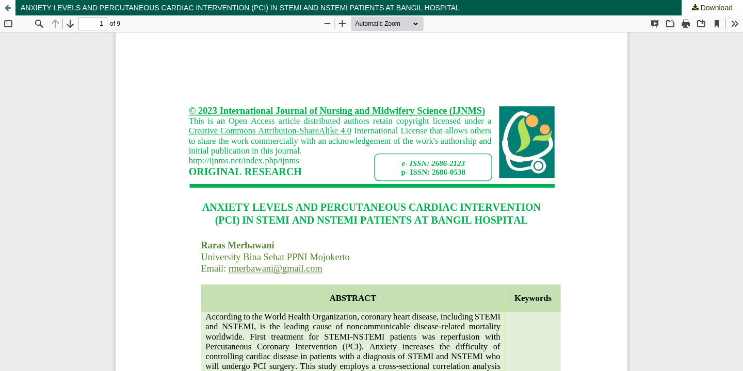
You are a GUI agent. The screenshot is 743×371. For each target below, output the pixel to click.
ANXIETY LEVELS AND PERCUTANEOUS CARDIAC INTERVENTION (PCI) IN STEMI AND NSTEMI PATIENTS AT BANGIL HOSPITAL (240, 8)
